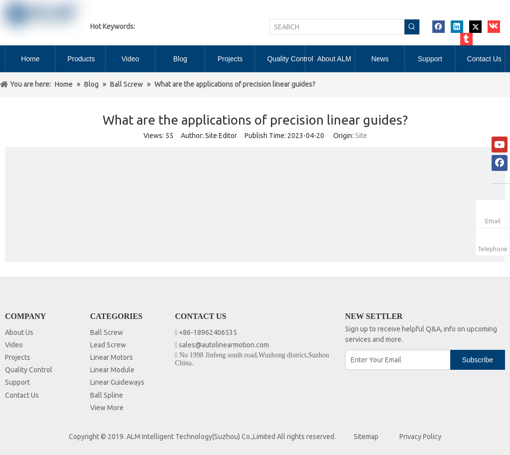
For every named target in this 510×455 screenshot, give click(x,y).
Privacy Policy (420, 437)
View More (107, 408)
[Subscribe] (477, 360)
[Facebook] (500, 163)
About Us (19, 332)
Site (361, 136)
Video (14, 345)
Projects (17, 357)
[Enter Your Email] (398, 360)
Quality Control (28, 370)
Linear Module (112, 370)
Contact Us (22, 395)
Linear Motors (111, 357)
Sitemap (366, 437)
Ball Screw (106, 332)
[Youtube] (500, 144)
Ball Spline (106, 395)
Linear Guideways (117, 382)
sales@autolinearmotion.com (224, 345)
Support (17, 382)
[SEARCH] (337, 26)
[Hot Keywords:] (411, 26)
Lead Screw (108, 345)
